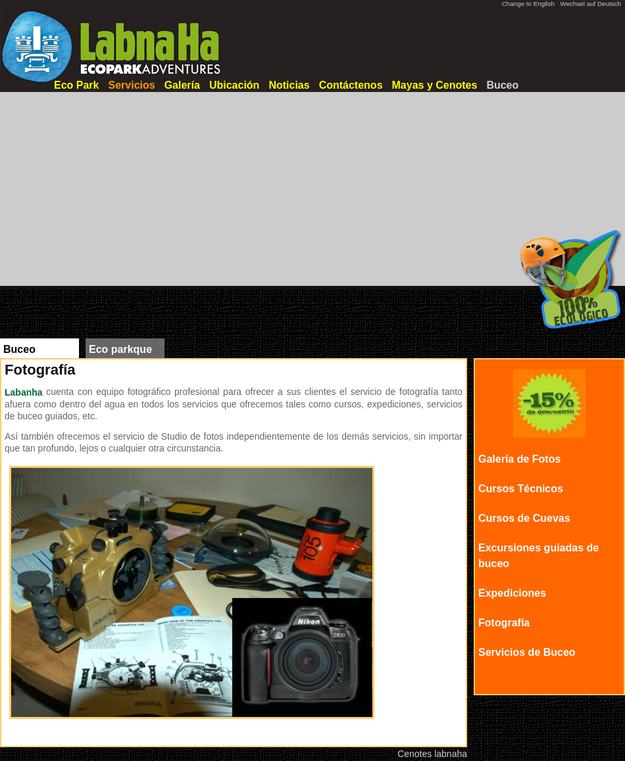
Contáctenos (351, 85)
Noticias (288, 85)
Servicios (131, 85)
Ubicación (234, 85)
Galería (182, 85)
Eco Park (76, 85)
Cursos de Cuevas (524, 518)
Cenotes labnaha (432, 754)
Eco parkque (120, 349)
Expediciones (512, 593)
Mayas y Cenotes (435, 85)
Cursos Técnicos (520, 488)
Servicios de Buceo (527, 652)
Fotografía (504, 622)
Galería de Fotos (519, 459)
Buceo (502, 85)
